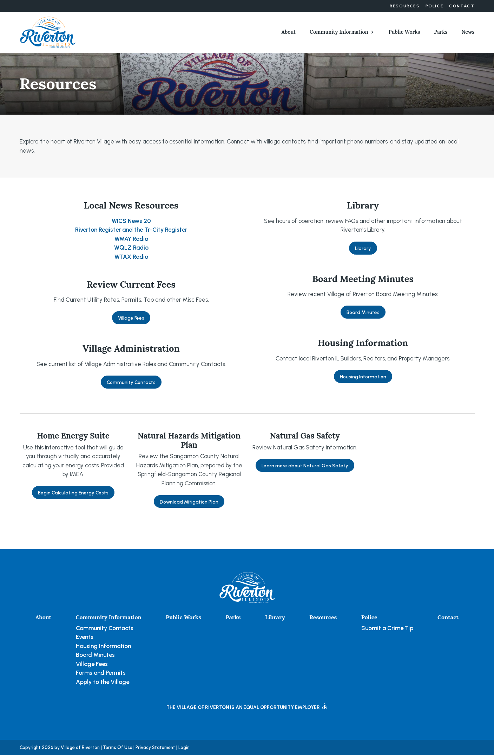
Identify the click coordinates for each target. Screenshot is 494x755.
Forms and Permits (101, 672)
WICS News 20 (131, 220)
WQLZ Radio (131, 247)
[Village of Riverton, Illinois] (48, 31)
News (467, 32)
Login (184, 747)
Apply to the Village (102, 681)
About (289, 32)
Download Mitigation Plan (189, 502)
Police (435, 6)
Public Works (404, 32)
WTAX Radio (131, 256)
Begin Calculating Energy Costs (73, 492)
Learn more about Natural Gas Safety (305, 465)
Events (84, 636)
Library (363, 248)
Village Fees (131, 318)
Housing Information (363, 376)
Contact (461, 6)
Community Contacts (131, 382)
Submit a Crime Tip (387, 628)
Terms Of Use (117, 747)
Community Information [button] (339, 32)
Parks (440, 32)
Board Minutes (363, 312)
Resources (405, 6)
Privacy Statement (155, 747)
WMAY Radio (131, 238)
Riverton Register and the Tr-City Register (131, 229)
